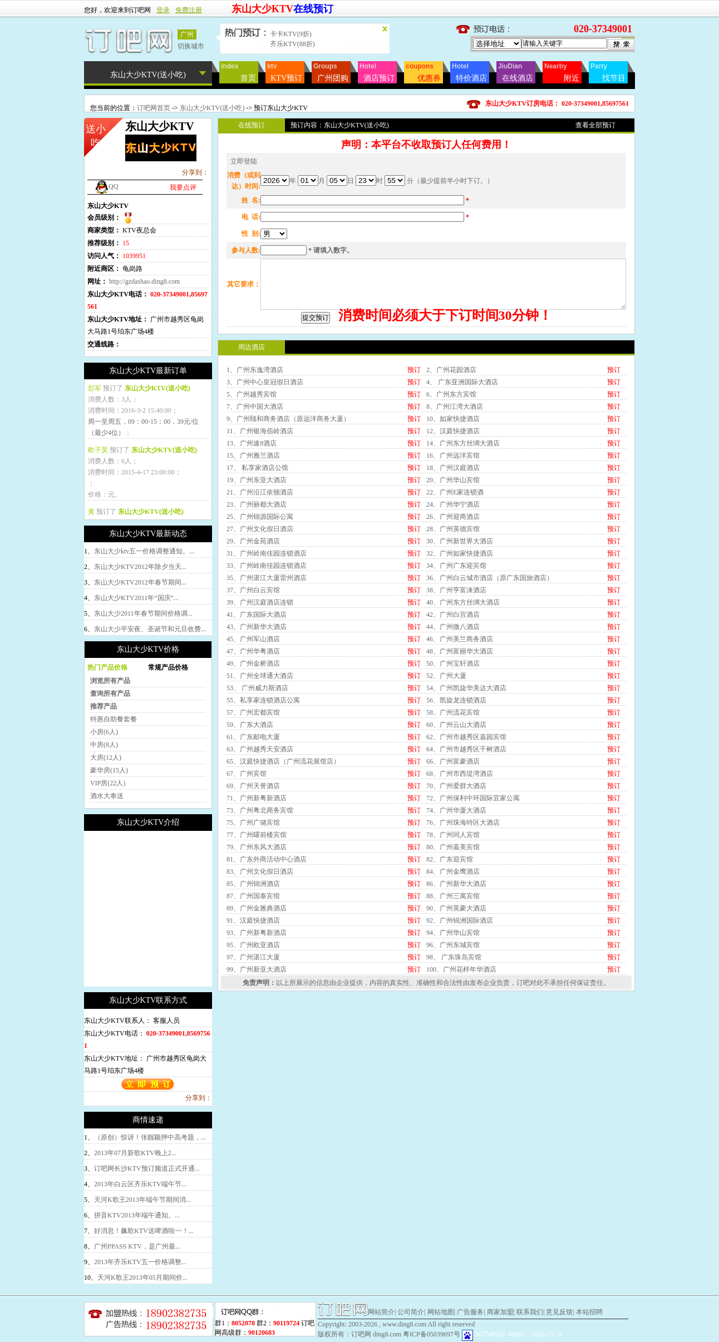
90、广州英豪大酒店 (456, 1002)
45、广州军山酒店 (253, 732)
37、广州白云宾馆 (253, 683)
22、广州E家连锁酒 (455, 586)
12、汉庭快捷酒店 (453, 524)
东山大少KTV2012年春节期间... (140, 582)
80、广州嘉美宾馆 (453, 940)
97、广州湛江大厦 (253, 1050)
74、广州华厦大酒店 (456, 904)
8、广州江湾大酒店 (454, 500)
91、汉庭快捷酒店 (253, 1014)
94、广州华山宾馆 (453, 1026)
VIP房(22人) (107, 783)
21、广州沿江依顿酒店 (259, 586)
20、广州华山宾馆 (453, 573)
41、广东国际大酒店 (256, 708)
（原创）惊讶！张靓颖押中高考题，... (150, 1137)
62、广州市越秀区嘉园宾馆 (466, 830)
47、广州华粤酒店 (253, 745)
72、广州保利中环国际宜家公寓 (473, 891)
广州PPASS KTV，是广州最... (137, 1246)
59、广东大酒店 (249, 818)
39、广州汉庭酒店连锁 (259, 696)
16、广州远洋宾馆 (453, 549)
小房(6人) (104, 732)
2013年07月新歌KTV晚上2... (135, 1153)
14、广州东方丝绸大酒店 (463, 537)
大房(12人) (105, 757)
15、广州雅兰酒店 (253, 549)
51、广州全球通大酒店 (259, 769)
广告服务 (470, 1312)
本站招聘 (589, 1312)
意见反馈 (559, 1312)
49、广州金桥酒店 (253, 757)
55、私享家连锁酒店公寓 (263, 794)
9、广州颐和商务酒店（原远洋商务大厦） (288, 512)
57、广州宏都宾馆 (253, 806)
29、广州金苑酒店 (253, 634)
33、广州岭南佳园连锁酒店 (266, 659)
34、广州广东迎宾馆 (456, 659)
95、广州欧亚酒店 (253, 1038)
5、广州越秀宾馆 (251, 488)
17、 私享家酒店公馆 (257, 561)
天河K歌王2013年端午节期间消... (142, 1200)
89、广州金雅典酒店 (256, 1002)
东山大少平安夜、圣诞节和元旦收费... (150, 629)
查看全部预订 (595, 125)
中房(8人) (104, 745)
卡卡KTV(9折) (291, 34)
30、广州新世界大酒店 (459, 634)
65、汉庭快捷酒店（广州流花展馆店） (283, 855)
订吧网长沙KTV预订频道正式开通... (147, 1168)
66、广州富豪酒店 (453, 855)
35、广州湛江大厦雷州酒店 (266, 671)
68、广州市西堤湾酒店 (459, 867)
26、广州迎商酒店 (453, 610)
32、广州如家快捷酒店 (459, 647)
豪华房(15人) (109, 770)
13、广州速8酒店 (251, 537)
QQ (106, 186)
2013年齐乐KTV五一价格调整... (140, 1262)
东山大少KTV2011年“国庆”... (136, 598)
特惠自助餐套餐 (113, 719)
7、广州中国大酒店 (254, 500)
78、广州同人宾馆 (453, 928)
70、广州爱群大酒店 (456, 879)
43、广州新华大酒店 (256, 720)
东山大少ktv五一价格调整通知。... (144, 551)
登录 (163, 10)
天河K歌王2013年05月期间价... (142, 1277)
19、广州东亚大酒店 (256, 573)
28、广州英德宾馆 (453, 622)
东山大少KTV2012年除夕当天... (140, 567)
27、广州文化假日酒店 (259, 622)
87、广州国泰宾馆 (253, 989)
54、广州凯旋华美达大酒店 (466, 781)
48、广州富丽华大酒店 (459, 745)
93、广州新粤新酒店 (256, 1026)
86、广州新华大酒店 (456, 977)
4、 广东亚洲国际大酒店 (462, 475)
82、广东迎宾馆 (449, 953)
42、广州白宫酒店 (453, 708)
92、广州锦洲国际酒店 (459, 1014)
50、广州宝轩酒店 (453, 757)
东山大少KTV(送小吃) (212, 108)
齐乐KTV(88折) (292, 44)
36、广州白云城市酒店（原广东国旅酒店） (489, 671)
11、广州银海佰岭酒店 (259, 524)
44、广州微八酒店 (453, 720)
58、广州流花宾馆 (453, 806)
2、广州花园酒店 (451, 463)
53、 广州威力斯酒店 (257, 781)
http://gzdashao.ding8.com (144, 281)
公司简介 (410, 1312)
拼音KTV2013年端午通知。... (137, 1215)
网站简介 (381, 1312)
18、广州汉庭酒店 (453, 561)
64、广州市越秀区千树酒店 (466, 842)
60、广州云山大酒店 (456, 818)
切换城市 (191, 46)
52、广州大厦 (446, 769)
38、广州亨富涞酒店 (456, 683)
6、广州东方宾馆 (451, 488)
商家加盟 (500, 1312)
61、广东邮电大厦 (253, 830)
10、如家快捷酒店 (453, 512)
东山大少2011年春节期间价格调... (143, 613)
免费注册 (188, 10)
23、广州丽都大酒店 (256, 598)
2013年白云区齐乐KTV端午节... (140, 1184)
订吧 (523, 1076)
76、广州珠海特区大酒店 (463, 916)
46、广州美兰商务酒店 (459, 732)
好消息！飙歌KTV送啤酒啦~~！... (144, 1231)
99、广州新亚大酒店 (256, 1063)
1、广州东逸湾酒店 (254, 463)
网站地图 (440, 1312)
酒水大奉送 (107, 796)
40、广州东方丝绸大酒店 (463, 696)
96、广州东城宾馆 (453, 1038)
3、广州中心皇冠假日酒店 (264, 475)
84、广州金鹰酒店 (453, 965)
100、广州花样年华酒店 (461, 1063)
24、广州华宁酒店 (453, 598)
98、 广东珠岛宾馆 (453, 1050)
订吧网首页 (153, 108)
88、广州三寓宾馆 (453, 989)
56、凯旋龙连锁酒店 (456, 794)
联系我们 (529, 1312)
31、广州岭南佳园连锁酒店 (266, 647)
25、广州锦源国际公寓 (259, 610)
